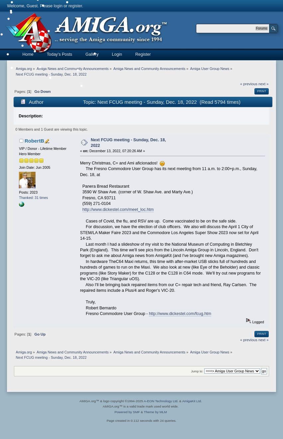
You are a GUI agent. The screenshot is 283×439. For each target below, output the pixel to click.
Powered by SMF (127, 412)
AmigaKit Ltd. (192, 401)
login (58, 6)
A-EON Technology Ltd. (161, 401)
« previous (248, 84)
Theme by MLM (155, 412)
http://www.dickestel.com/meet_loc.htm (118, 209)
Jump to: (197, 371)
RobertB (34, 141)
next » (263, 84)
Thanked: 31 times (33, 198)
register (75, 6)
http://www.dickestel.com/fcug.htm (180, 313)
